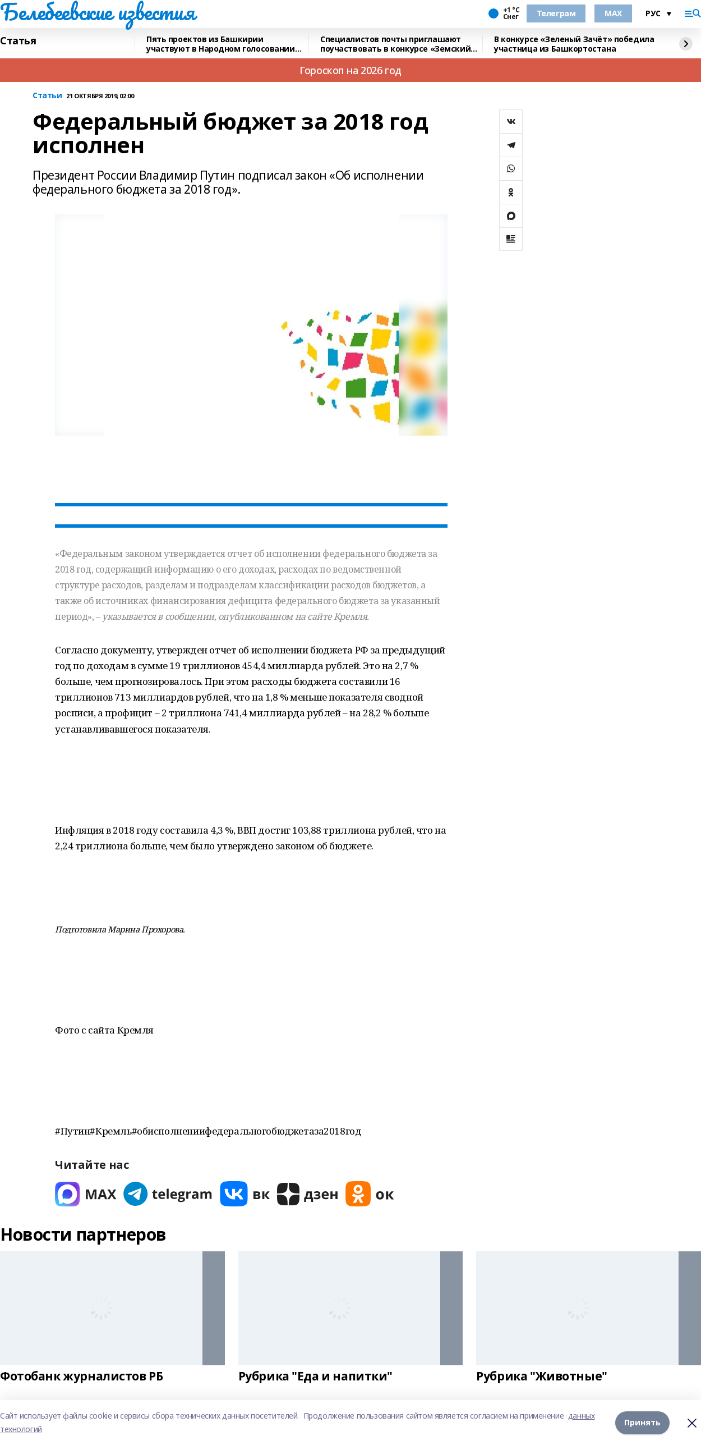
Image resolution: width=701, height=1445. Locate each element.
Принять (642, 1422)
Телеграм (556, 13)
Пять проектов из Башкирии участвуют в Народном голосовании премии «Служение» (220, 44)
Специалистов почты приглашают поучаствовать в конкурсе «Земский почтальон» (395, 44)
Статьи (47, 95)
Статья (18, 41)
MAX (613, 13)
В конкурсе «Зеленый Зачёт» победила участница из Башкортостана (574, 44)
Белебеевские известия (97, 12)
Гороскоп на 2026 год (350, 70)
